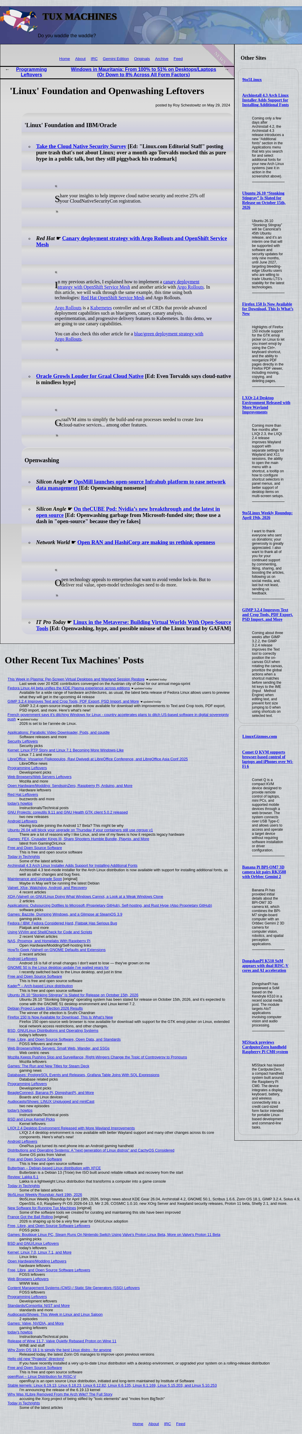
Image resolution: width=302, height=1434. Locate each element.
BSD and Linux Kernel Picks (31, 1119)
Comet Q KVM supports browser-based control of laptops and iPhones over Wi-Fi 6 (267, 759)
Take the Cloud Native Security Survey (81, 146)
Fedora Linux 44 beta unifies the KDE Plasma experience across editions (69, 688)
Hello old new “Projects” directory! (36, 1359)
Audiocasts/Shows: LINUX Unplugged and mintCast (51, 1101)
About (80, 58)
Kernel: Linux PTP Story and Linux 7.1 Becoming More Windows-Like (66, 750)
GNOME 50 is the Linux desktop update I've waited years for (58, 967)
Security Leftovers (23, 741)
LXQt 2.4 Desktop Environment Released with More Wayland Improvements (266, 405)
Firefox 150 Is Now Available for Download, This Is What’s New (267, 309)
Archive (161, 58)
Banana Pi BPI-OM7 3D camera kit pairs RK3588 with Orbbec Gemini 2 (264, 872)
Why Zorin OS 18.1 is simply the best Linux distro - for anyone (59, 1350)
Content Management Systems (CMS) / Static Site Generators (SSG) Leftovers (74, 1288)
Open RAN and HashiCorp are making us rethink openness (146, 542)
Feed (178, 58)
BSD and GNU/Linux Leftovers (33, 1243)
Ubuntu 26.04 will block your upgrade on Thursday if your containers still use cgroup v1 (80, 830)
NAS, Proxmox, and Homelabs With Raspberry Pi (49, 941)
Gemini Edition (116, 58)
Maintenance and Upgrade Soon (35, 879)
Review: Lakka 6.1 (23, 1177)
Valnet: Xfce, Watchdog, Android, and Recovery (47, 887)
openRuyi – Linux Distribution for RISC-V (42, 1376)
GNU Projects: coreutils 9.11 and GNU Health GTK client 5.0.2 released (68, 812)
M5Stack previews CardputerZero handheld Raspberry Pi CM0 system (265, 1047)
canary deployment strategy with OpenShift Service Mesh (128, 284)
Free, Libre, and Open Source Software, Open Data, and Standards (64, 1039)
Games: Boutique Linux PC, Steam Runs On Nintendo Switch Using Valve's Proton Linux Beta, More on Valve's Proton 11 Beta (114, 1234)
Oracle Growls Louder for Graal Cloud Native (90, 376)
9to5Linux (252, 79)
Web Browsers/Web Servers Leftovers (40, 777)
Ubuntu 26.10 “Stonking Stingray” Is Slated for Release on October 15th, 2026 (264, 200)
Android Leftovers (22, 821)
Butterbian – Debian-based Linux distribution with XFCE (54, 1168)
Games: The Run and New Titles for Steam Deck (48, 1066)
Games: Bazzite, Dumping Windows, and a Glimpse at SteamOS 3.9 (65, 914)
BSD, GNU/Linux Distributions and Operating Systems (53, 1030)
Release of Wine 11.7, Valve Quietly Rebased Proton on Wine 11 (62, 1341)
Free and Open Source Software (35, 847)
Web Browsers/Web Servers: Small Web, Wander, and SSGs (59, 1048)
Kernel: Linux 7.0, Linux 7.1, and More (40, 1252)
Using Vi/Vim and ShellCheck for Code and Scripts (50, 932)
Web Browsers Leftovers (28, 1279)
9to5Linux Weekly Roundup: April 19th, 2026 (267, 515)
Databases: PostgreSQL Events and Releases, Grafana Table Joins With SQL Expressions (84, 1075)
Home (64, 58)
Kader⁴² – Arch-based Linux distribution (40, 986)
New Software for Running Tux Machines (42, 1208)
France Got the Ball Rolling (30, 1217)
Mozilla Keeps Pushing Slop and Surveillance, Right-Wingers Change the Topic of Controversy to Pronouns (97, 1057)
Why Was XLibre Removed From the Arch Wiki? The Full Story (60, 1394)
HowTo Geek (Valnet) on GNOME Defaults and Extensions (57, 950)
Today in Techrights (24, 856)
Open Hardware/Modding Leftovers (37, 1261)
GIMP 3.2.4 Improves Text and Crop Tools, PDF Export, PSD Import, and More (267, 615)
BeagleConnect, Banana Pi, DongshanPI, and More (51, 1092)
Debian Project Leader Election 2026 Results (45, 1008)
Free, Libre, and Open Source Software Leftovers (49, 1225)
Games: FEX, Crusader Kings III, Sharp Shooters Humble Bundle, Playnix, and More (78, 839)
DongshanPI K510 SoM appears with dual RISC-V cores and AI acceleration (265, 966)
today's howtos (20, 803)
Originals (142, 58)
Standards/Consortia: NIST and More (39, 1305)
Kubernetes (101, 307)
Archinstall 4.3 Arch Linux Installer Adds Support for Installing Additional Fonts (265, 100)
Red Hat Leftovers (23, 794)
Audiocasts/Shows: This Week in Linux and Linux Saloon (55, 1314)
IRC (94, 58)
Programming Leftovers (31, 72)
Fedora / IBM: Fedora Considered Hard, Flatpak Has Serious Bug (62, 923)
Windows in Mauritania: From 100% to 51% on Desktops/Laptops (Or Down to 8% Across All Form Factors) (143, 72)
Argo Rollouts (190, 287)
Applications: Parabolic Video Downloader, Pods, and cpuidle (59, 732)
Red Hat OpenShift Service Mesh (112, 297)
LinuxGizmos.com (259, 736)
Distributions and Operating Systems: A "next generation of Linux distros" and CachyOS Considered (91, 1150)
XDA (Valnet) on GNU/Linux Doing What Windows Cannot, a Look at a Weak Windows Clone (85, 896)
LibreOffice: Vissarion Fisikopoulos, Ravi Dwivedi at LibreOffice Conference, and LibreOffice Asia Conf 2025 (98, 759)
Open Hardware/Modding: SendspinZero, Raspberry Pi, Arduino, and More (70, 785)
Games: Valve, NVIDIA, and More (36, 1323)
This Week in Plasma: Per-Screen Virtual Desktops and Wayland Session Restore (76, 679)
